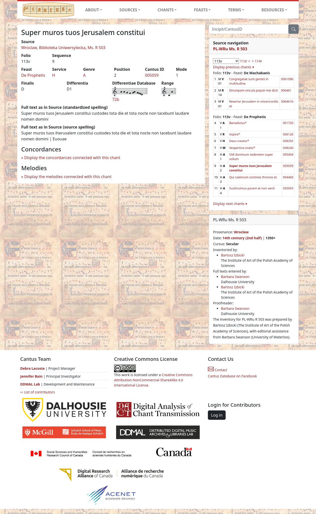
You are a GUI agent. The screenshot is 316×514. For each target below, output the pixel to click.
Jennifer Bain (31, 376)
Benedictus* (238, 123)
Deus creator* (239, 141)
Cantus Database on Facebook (232, 376)
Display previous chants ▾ (233, 67)
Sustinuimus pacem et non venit (252, 188)
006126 (288, 134)
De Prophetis (33, 75)
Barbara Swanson (235, 276)
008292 (288, 141)
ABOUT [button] (92, 10)
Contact (217, 369)
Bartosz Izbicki (232, 255)
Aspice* (234, 134)
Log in (216, 415)
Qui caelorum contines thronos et (253, 177)
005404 (288, 154)
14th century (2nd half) (242, 238)
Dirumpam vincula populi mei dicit (253, 90)
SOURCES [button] (128, 10)
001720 (288, 123)
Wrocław (241, 232)
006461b (287, 101)
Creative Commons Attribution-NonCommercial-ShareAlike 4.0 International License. (153, 379)
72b (115, 99)
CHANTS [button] (166, 10)
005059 (151, 75)
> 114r (257, 61)
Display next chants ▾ (230, 203)
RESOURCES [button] (272, 10)
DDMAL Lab (30, 384)
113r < (245, 61)
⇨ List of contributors (37, 392)
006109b (287, 79)
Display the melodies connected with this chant (67, 176)
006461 (286, 90)
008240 (288, 148)
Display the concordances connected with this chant (72, 157)
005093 (288, 188)
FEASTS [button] (201, 10)
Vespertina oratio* (242, 148)
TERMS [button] (234, 10)
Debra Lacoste (32, 368)
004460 (288, 177)
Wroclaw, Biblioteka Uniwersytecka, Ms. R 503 (63, 47)
